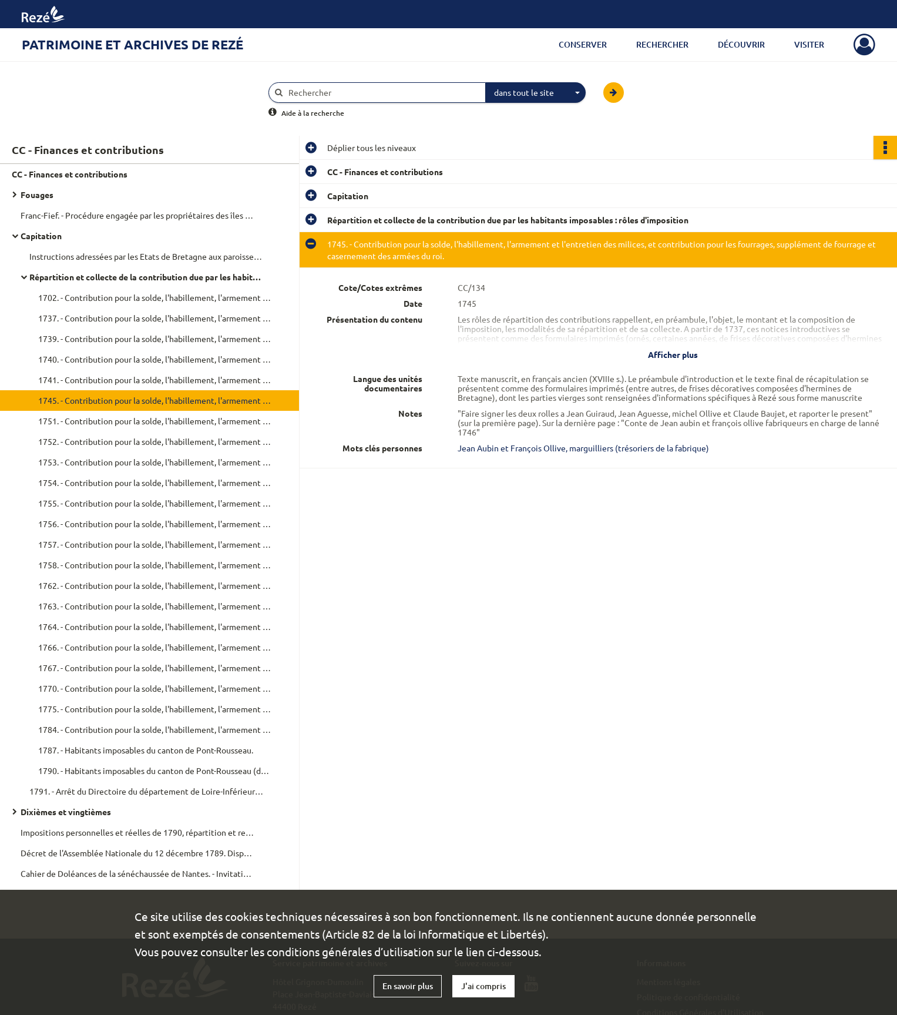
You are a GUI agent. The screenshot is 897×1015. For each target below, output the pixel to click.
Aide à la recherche (312, 113)
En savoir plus (407, 985)
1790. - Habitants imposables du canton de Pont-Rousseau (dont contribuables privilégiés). (155, 770)
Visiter (809, 44)
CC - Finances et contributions (69, 174)
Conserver (583, 44)
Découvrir (741, 44)
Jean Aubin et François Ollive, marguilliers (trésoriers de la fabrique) (583, 448)
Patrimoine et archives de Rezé (132, 44)
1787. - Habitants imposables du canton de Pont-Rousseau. (145, 750)
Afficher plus (673, 354)
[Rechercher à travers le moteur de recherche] (383, 92)
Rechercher (662, 44)
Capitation (41, 235)
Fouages (37, 194)
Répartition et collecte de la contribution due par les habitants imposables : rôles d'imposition (146, 277)
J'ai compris (483, 985)
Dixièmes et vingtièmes (66, 811)
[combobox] (536, 92)
